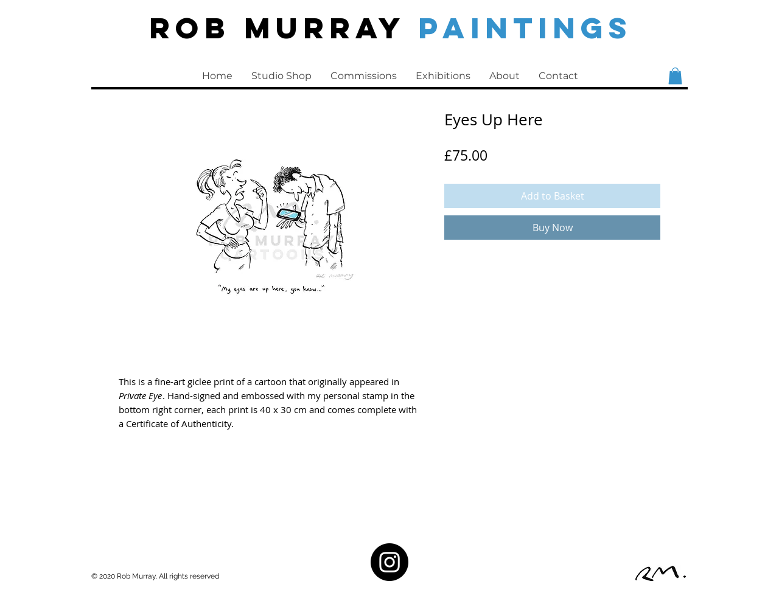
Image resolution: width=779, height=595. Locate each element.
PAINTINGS (525, 27)
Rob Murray (283, 27)
